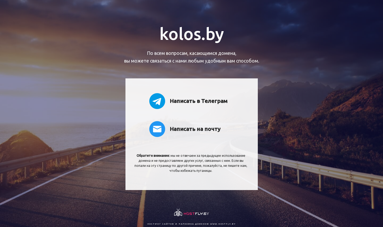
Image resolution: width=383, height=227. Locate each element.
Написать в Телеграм (188, 101)
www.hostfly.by (223, 224)
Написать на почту (184, 129)
